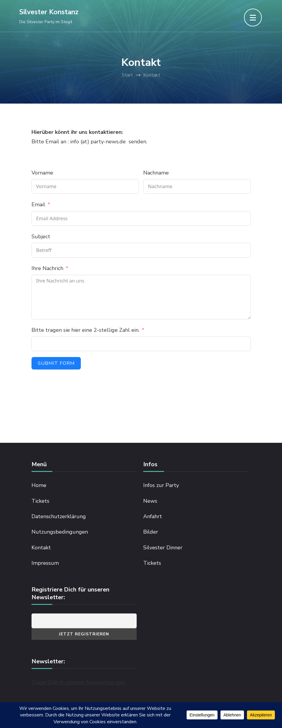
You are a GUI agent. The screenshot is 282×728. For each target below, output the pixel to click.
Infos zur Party (161, 485)
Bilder (150, 531)
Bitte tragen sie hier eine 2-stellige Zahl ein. (86, 330)
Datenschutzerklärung (58, 516)
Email (38, 204)
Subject (40, 236)
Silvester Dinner (162, 547)
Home (38, 485)
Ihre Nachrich (47, 268)
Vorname (42, 172)
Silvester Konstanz (48, 12)
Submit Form (56, 363)
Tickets (40, 501)
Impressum (45, 563)
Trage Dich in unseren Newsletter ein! (78, 682)
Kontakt (41, 547)
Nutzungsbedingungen (59, 531)
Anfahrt (152, 516)
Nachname (156, 172)
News (150, 501)
